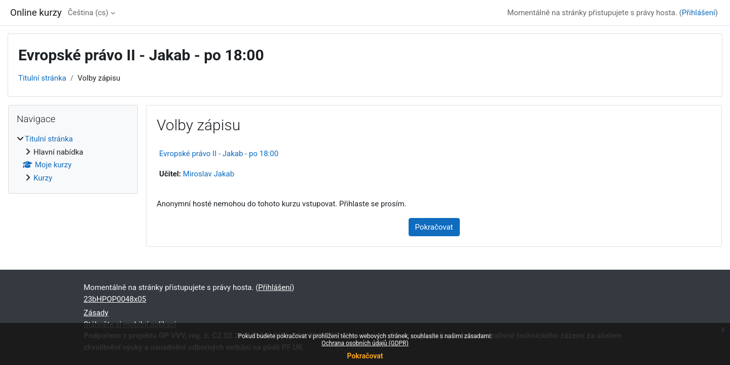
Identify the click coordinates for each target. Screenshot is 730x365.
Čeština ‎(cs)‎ (88, 12)
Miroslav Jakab (208, 173)
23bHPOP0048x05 (115, 299)
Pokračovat (365, 356)
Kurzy (42, 177)
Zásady (96, 312)
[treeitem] (73, 158)
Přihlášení (698, 12)
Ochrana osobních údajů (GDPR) (364, 343)
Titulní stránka (42, 78)
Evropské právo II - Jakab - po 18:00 (218, 153)
